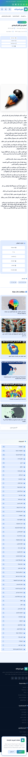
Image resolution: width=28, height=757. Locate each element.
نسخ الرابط (14, 43)
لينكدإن (13, 265)
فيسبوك (13, 247)
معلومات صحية (24, 732)
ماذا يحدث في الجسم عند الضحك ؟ (17, 399)
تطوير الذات (13, 282)
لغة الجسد (25, 720)
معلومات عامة (24, 742)
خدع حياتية (25, 722)
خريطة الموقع (24, 700)
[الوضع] (6, 9)
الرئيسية (25, 687)
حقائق (26, 739)
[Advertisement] (14, 64)
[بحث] (9, 9)
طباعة (14, 46)
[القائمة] (2, 9)
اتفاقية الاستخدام (23, 697)
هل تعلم (25, 737)
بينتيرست (13, 270)
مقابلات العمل (24, 717)
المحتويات (13, 40)
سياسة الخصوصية (23, 695)
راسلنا (26, 692)
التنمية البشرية (22, 22)
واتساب (13, 256)
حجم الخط (13, 38)
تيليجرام (13, 261)
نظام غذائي (25, 734)
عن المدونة (25, 689)
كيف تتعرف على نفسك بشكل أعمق (17, 356)
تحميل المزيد (13, 427)
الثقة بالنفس (24, 714)
